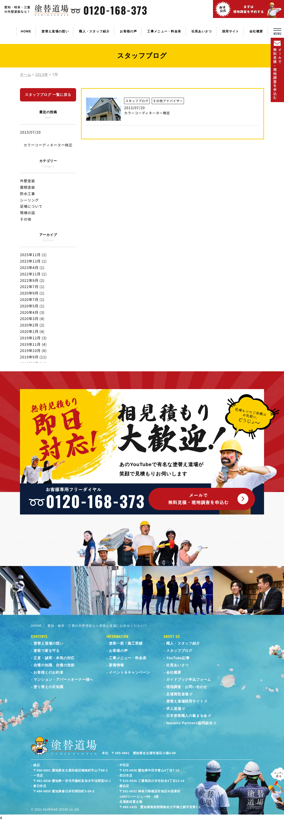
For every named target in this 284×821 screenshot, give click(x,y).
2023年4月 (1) (32, 267)
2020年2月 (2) (32, 325)
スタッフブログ (179, 651)
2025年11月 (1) (33, 254)
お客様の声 (128, 31)
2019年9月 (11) (33, 357)
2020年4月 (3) (32, 312)
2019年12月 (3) (33, 337)
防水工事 (27, 193)
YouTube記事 (177, 658)
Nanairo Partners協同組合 (189, 723)
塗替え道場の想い (55, 31)
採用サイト (230, 31)
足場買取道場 (177, 694)
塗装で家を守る (47, 651)
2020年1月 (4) (32, 331)
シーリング (29, 200)
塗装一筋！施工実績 (125, 643)
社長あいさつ (201, 31)
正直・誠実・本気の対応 (54, 658)
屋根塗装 (27, 187)
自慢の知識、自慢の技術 (54, 665)
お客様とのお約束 (48, 672)
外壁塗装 (27, 180)
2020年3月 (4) (32, 318)
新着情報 (116, 665)
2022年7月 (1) (32, 286)
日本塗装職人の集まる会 (186, 716)
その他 (25, 219)
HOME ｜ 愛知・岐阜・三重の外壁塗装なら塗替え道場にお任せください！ (89, 625)
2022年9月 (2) (32, 280)
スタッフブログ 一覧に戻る (48, 95)
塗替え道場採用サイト (184, 701)
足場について (31, 206)
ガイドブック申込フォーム (188, 679)
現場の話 (27, 212)
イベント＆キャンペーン (129, 672)
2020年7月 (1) (32, 299)
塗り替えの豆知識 (48, 687)
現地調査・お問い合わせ (186, 687)
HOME (26, 31)
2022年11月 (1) (33, 274)
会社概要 (256, 31)
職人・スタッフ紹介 (94, 31)
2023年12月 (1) (33, 261)
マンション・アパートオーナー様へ (63, 679)
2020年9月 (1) (32, 293)
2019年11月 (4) (33, 344)
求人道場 (173, 708)
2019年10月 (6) (33, 350)
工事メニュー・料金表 (164, 31)
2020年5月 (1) (32, 306)
